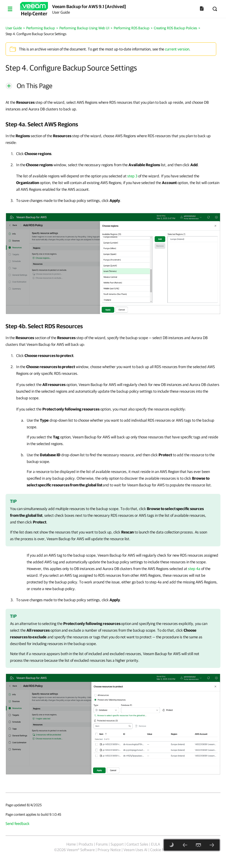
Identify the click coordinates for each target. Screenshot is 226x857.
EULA (155, 844)
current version (177, 49)
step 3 (132, 176)
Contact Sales (137, 844)
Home (71, 844)
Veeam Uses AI (135, 850)
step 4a (194, 568)
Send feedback (18, 823)
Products (86, 844)
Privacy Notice (109, 850)
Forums (102, 844)
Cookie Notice (161, 850)
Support (117, 844)
